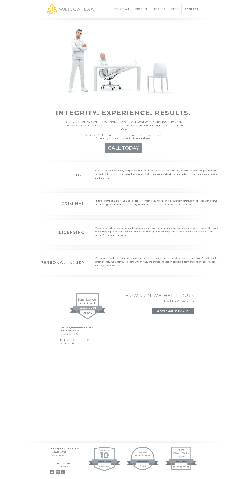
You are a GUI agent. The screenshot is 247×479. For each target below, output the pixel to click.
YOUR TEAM (121, 9)
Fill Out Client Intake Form (173, 310)
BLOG (174, 9)
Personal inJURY (62, 262)
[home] (71, 9)
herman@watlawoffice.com (76, 327)
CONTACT (192, 9)
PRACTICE (141, 9)
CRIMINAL (73, 203)
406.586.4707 (71, 330)
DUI (80, 175)
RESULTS (159, 9)
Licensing (72, 232)
